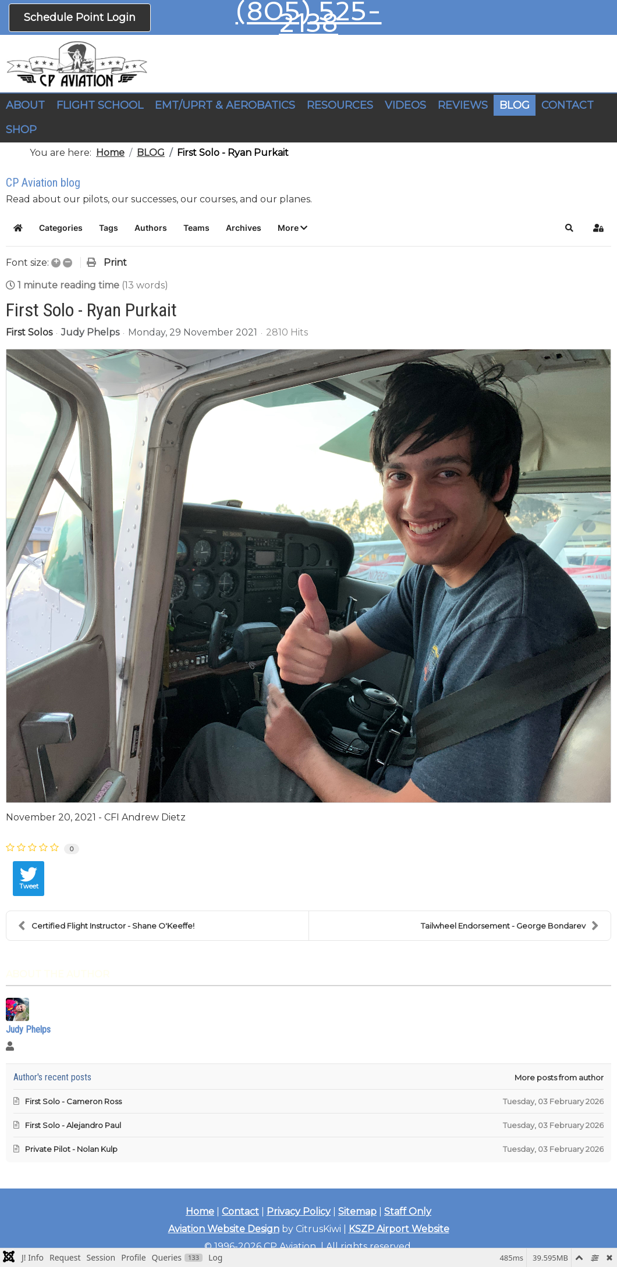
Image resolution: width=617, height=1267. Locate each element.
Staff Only (407, 1211)
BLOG (514, 105)
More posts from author (559, 1077)
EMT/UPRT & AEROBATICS (225, 105)
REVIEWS (463, 105)
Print (115, 262)
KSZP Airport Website (399, 1228)
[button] (292, 228)
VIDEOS (405, 105)
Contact (240, 1211)
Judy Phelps (90, 332)
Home (200, 1211)
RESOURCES (340, 105)
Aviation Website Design (223, 1228)
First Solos (29, 332)
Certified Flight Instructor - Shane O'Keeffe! (106, 925)
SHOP (21, 129)
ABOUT (25, 105)
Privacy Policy (299, 1211)
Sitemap (357, 1211)
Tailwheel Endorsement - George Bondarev (510, 925)
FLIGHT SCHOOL (99, 105)
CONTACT (567, 105)
